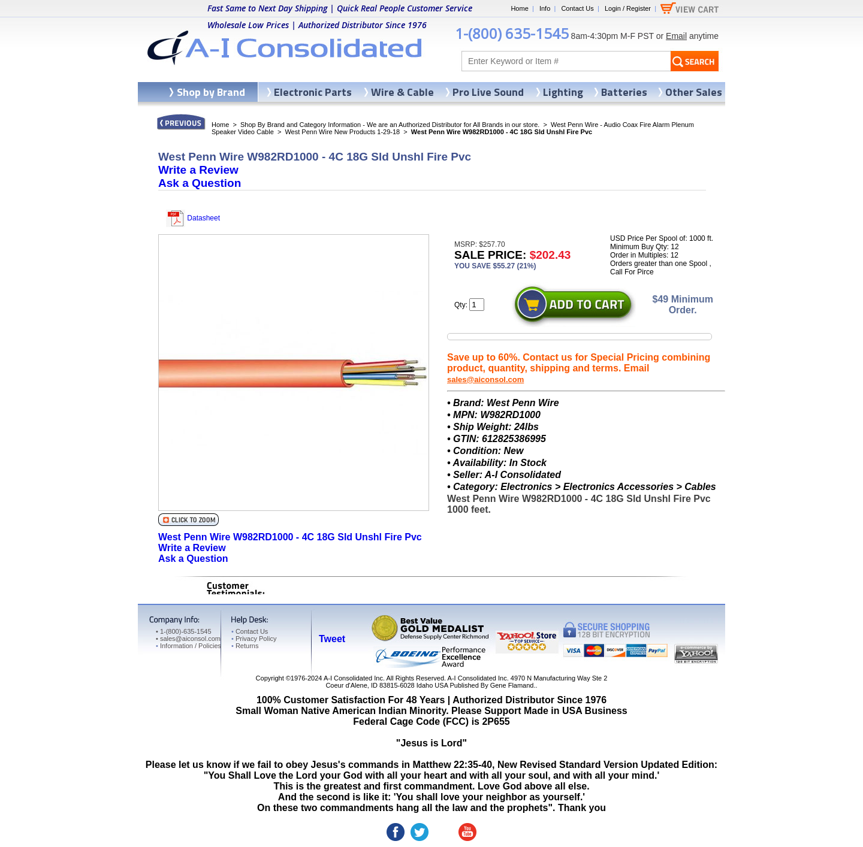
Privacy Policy (253, 638)
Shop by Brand (211, 92)
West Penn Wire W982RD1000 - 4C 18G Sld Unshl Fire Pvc (290, 537)
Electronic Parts (313, 92)
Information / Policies (188, 645)
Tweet (332, 639)
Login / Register (628, 8)
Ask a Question (199, 183)
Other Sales (693, 92)
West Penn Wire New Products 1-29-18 (342, 131)
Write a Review (198, 170)
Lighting (563, 92)
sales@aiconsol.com (485, 379)
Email (676, 36)
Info (544, 8)
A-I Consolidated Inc (353, 678)
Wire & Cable (402, 92)
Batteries (624, 92)
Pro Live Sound (488, 92)
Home (519, 8)
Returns (244, 645)
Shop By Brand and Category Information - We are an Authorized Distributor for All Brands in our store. (389, 124)
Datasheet (193, 218)
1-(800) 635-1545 (512, 33)
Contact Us (577, 8)
